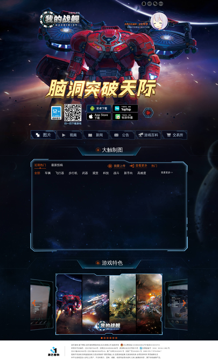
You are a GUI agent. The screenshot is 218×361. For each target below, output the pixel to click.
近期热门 (40, 165)
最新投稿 (57, 165)
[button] (102, 338)
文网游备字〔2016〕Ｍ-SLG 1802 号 (155, 348)
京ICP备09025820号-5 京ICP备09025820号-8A (88, 351)
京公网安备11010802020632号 (133, 345)
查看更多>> (167, 172)
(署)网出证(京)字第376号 (128, 348)
